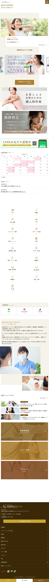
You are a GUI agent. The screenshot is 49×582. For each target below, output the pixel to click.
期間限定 (3, 537)
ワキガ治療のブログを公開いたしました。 (11, 204)
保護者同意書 (4, 562)
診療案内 (3, 527)
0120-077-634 (24, 521)
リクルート (3, 555)
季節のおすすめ (4, 541)
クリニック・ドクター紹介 (7, 530)
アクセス (3, 548)
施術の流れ (3, 544)
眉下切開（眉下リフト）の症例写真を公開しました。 (13, 210)
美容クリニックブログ (6, 565)
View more (44, 416)
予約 (2, 558)
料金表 (2, 534)
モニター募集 (4, 551)
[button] (21, 94)
